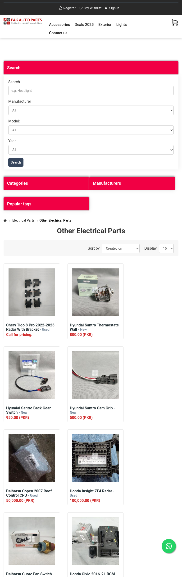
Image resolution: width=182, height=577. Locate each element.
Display (150, 248)
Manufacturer (19, 101)
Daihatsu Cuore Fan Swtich (30, 493)
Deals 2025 (84, 24)
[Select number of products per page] (166, 248)
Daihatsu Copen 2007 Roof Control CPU (89, 410)
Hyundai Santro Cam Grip (28, 410)
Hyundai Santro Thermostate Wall (87, 327)
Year (12, 141)
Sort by (94, 248)
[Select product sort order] (121, 248)
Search (14, 82)
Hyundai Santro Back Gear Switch (149, 327)
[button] (59, 25)
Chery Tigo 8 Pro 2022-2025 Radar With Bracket (30, 327)
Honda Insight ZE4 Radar (149, 410)
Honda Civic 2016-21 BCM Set (89, 493)
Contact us (58, 33)
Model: (14, 121)
